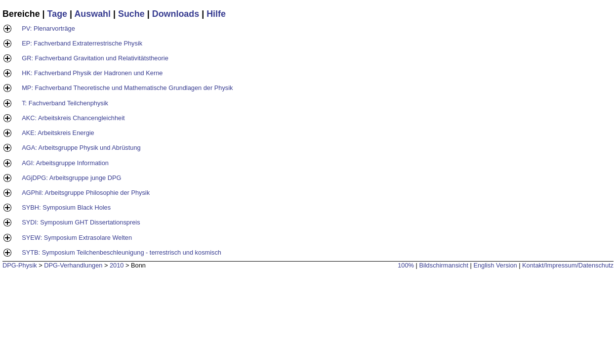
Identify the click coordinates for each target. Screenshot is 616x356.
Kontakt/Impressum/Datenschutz (568, 265)
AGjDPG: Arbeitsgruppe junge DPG (71, 177)
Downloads (176, 14)
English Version (495, 265)
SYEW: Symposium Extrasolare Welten (77, 237)
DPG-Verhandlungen (73, 265)
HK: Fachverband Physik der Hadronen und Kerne (92, 73)
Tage (57, 14)
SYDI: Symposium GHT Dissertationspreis (81, 222)
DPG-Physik (19, 265)
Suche (131, 14)
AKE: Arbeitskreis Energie (58, 132)
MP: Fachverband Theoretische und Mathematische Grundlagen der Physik (127, 87)
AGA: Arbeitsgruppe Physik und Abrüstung (81, 147)
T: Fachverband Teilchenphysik (65, 103)
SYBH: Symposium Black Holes (66, 207)
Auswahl (92, 14)
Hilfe (216, 14)
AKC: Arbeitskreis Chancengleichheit (73, 118)
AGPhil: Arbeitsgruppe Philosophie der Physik (86, 192)
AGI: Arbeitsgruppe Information (65, 163)
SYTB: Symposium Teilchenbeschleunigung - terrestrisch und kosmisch (121, 252)
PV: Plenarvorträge (48, 28)
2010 (116, 265)
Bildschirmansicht (443, 265)
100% (406, 265)
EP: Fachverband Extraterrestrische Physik (82, 43)
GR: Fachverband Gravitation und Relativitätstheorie (95, 58)
